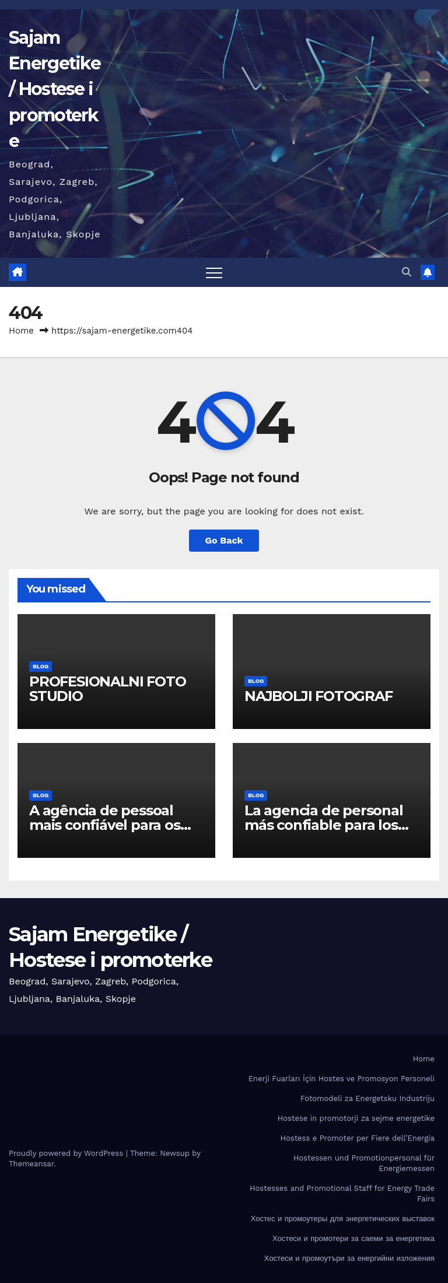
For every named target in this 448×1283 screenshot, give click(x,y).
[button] (406, 272)
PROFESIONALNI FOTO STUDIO (107, 688)
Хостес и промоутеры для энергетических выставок (343, 1218)
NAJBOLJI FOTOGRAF (318, 696)
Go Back (224, 540)
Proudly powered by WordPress (67, 1153)
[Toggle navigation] (214, 272)
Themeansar (31, 1163)
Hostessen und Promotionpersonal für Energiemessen (364, 1163)
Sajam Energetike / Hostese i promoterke (54, 89)
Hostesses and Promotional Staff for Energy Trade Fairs (342, 1193)
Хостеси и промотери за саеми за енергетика (353, 1238)
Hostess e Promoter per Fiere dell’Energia (358, 1138)
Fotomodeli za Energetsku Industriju (367, 1098)
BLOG (40, 666)
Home (21, 330)
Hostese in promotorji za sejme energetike (356, 1118)
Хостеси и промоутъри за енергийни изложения (349, 1258)
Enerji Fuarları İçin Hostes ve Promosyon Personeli (342, 1078)
